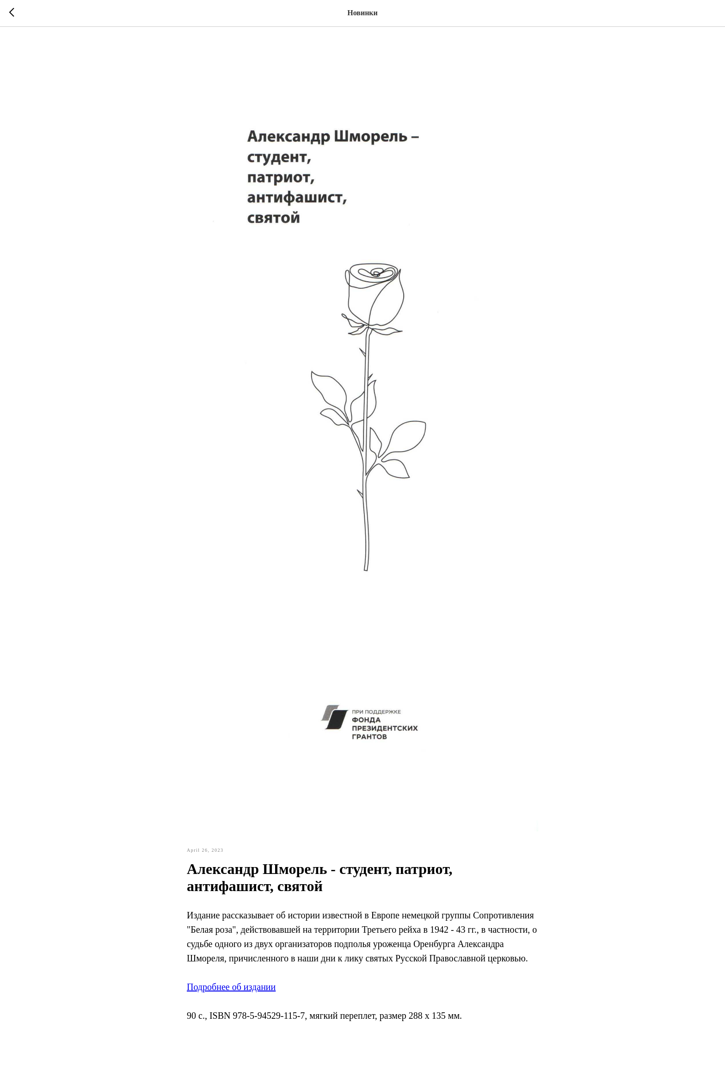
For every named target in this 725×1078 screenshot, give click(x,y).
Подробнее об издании (231, 987)
